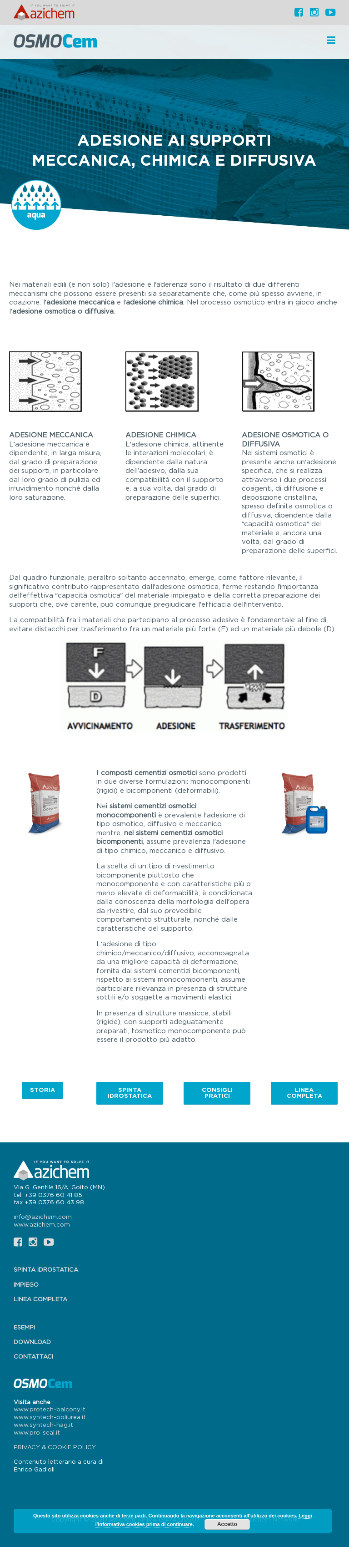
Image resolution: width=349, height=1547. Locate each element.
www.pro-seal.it (37, 1432)
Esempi (24, 1327)
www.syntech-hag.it (43, 1424)
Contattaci (33, 1356)
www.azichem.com (42, 1224)
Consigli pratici (217, 1092)
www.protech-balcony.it (49, 1409)
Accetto (227, 1524)
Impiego (26, 1284)
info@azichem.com (43, 1216)
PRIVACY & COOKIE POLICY (55, 1447)
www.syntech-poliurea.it (50, 1417)
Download (32, 1342)
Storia (42, 1089)
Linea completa (304, 1092)
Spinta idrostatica (130, 1092)
